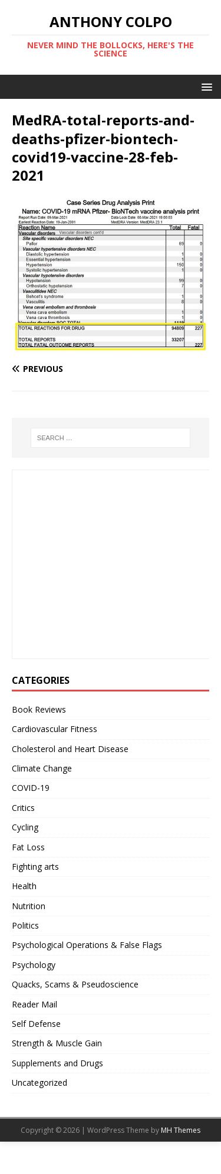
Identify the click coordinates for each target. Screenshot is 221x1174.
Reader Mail (34, 1004)
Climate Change (42, 768)
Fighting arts (35, 866)
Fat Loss (28, 847)
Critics (23, 807)
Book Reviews (39, 709)
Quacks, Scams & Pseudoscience (75, 984)
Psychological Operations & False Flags (87, 944)
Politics (25, 925)
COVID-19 (31, 787)
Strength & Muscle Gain (57, 1043)
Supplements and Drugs (57, 1063)
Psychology (33, 964)
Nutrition (28, 906)
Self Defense (36, 1023)
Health (24, 886)
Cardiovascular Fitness (54, 728)
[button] (205, 86)
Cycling (25, 827)
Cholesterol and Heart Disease (70, 748)
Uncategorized (39, 1082)
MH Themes (180, 1130)
